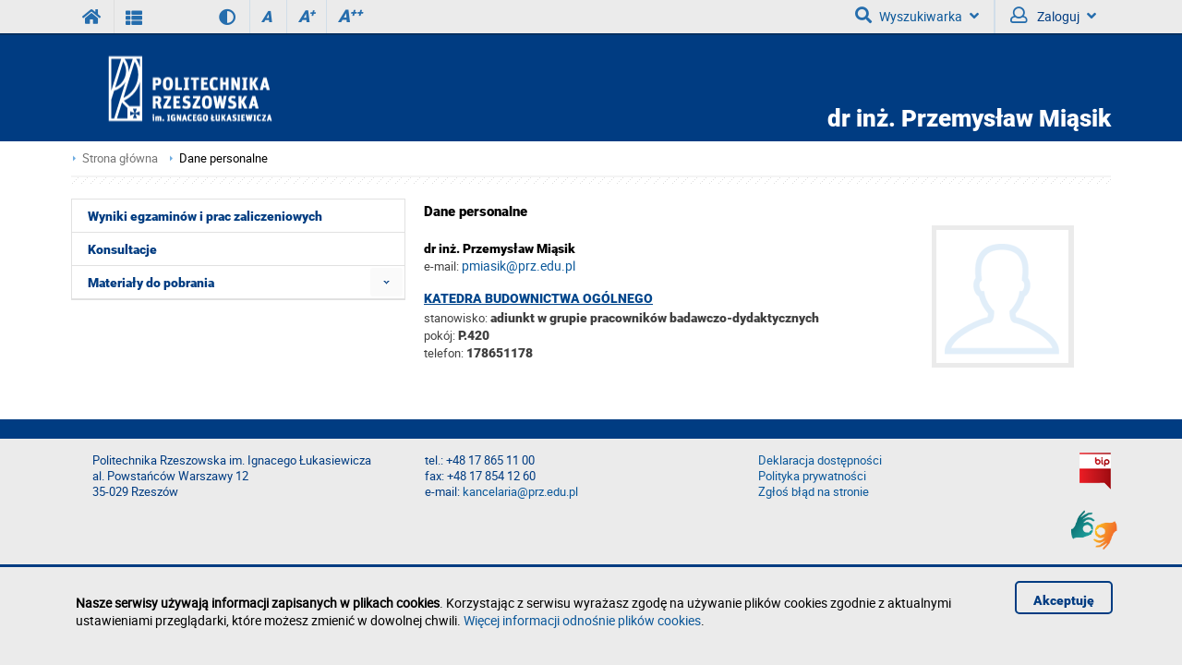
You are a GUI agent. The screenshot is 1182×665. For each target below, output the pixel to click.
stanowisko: (456, 317)
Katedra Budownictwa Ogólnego (538, 298)
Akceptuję (1063, 600)
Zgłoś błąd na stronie (813, 492)
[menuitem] (386, 282)
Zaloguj (1053, 15)
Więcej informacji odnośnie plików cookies (582, 620)
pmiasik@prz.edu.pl (518, 265)
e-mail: (441, 266)
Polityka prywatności (812, 476)
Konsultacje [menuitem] (122, 249)
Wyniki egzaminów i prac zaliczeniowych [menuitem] (205, 216)
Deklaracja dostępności (820, 460)
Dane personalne (223, 158)
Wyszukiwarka (917, 15)
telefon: (444, 353)
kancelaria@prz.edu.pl (520, 492)
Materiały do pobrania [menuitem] (151, 282)
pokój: (441, 335)
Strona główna (120, 158)
